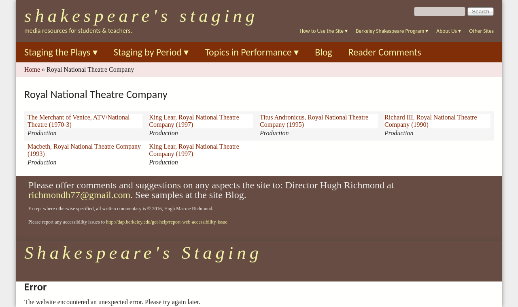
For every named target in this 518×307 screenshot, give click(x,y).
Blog (323, 52)
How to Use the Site (324, 31)
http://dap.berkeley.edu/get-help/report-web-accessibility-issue (166, 222)
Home (32, 69)
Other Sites (481, 31)
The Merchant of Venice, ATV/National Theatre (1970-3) (79, 121)
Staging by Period (151, 52)
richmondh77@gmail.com (79, 195)
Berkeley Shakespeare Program (392, 31)
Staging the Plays (61, 52)
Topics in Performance (252, 52)
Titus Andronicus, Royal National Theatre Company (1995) (314, 121)
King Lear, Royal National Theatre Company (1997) (194, 121)
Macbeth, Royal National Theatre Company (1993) (84, 150)
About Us (448, 31)
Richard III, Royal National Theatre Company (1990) (430, 121)
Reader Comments (384, 52)
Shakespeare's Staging (141, 16)
